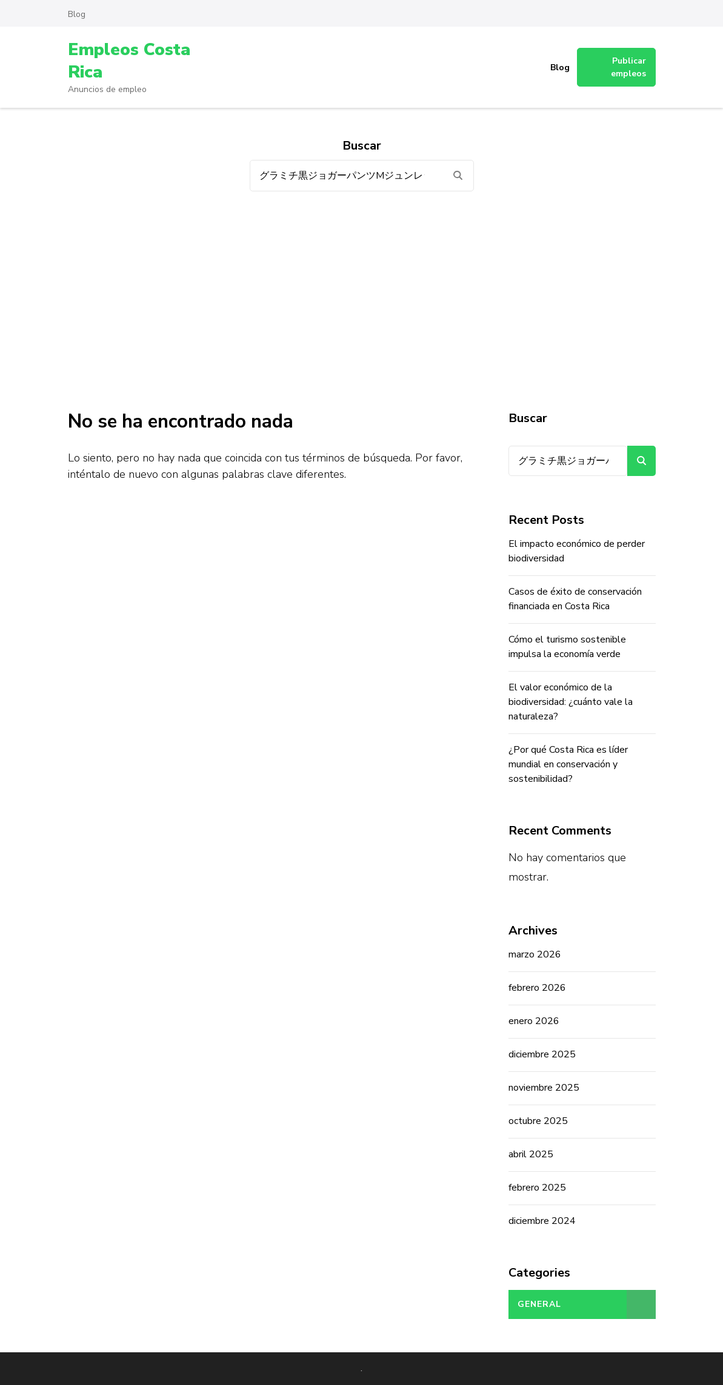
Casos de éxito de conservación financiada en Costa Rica (575, 599)
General (539, 1304)
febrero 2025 (537, 1187)
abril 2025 (530, 1154)
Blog (76, 14)
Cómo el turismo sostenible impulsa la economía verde (567, 647)
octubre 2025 (538, 1121)
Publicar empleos (628, 67)
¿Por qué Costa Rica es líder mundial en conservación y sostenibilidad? (568, 764)
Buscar (527, 418)
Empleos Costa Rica (129, 60)
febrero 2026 (537, 987)
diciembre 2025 (542, 1054)
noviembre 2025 (543, 1087)
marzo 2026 (534, 954)
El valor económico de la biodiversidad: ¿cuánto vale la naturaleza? (570, 702)
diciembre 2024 (542, 1221)
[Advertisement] (361, 300)
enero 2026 (533, 1021)
